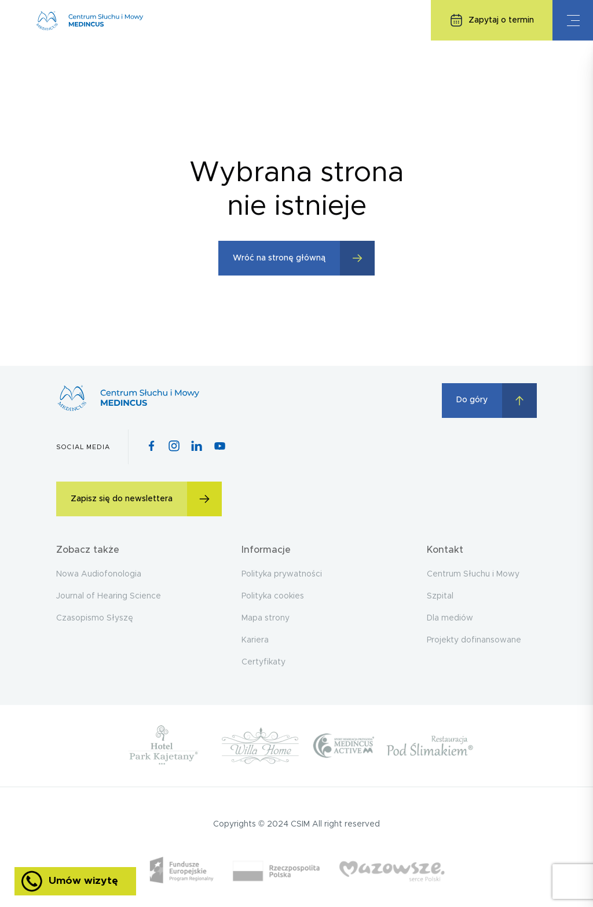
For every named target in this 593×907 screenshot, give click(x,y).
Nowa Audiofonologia (98, 574)
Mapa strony (265, 618)
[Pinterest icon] (196, 446)
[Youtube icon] (219, 446)
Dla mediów (450, 618)
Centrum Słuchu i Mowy (473, 574)
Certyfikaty (263, 662)
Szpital (440, 596)
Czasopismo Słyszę (94, 618)
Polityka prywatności (281, 574)
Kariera (255, 640)
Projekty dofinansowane (474, 640)
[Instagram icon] (174, 446)
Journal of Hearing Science (108, 596)
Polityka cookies (272, 596)
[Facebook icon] (151, 446)
